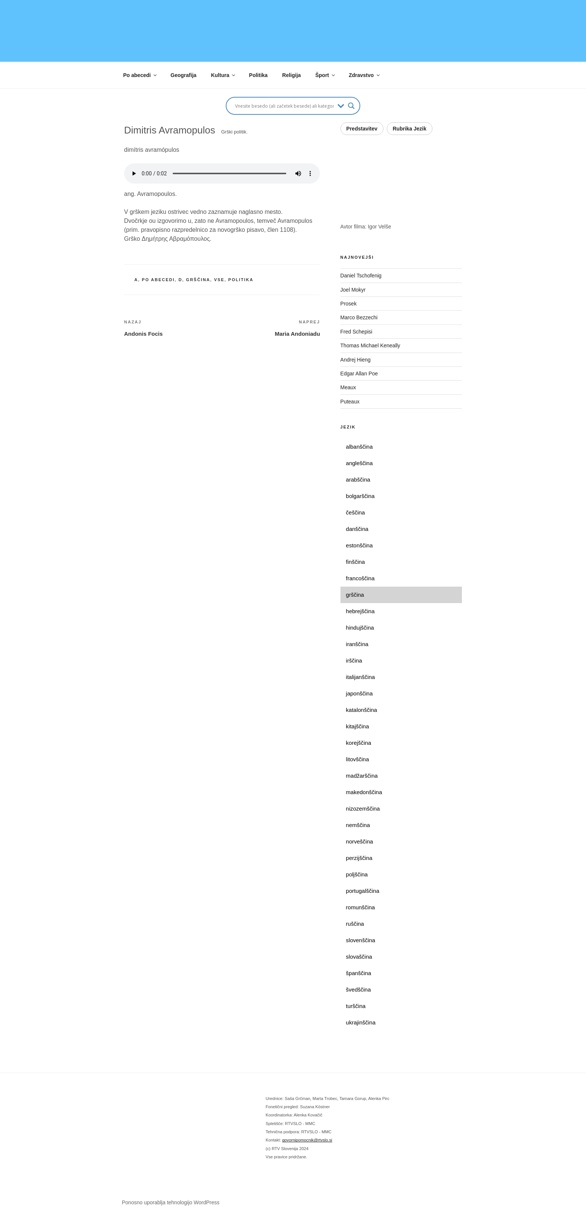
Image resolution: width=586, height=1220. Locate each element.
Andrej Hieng (355, 360)
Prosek (348, 304)
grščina (198, 279)
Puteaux (350, 402)
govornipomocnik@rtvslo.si (307, 1140)
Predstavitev (361, 129)
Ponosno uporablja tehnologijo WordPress (170, 1202)
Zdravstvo (365, 75)
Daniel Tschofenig (361, 276)
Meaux (348, 387)
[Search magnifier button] (351, 106)
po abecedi (158, 279)
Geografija (183, 75)
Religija (291, 75)
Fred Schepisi (356, 332)
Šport (325, 75)
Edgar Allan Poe (359, 374)
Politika (258, 75)
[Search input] (284, 106)
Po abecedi (140, 75)
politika (240, 279)
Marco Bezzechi (359, 317)
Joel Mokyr (353, 290)
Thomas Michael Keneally (370, 345)
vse (219, 279)
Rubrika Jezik (409, 129)
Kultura (223, 75)
